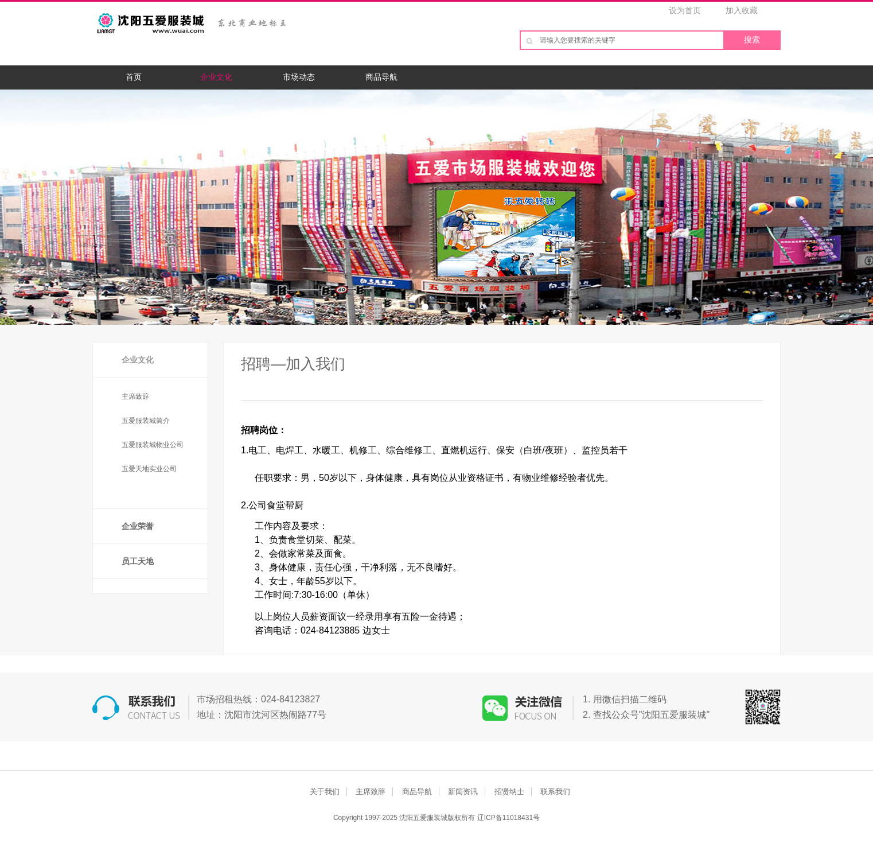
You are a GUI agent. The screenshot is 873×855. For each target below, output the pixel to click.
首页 (134, 76)
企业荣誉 (138, 526)
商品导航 (381, 76)
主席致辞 (135, 396)
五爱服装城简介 (146, 421)
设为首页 (685, 10)
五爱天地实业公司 (149, 469)
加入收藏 (742, 10)
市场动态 (299, 76)
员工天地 (138, 561)
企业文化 (216, 76)
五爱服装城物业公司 (153, 445)
